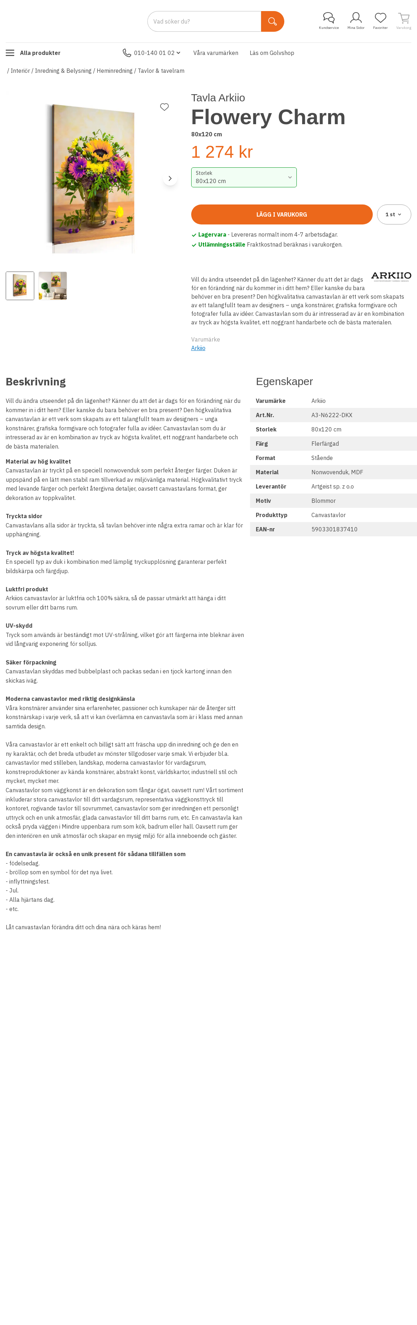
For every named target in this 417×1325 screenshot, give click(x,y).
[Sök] (272, 21)
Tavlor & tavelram (161, 70)
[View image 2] (53, 286)
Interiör (20, 70)
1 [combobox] (394, 214)
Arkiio (198, 348)
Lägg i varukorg (281, 214)
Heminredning (115, 70)
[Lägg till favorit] (164, 107)
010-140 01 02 (152, 53)
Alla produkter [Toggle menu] (33, 53)
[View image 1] (20, 286)
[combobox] (244, 177)
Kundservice (329, 21)
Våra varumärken (215, 52)
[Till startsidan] (59, 21)
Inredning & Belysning (63, 70)
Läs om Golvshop (272, 52)
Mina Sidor (356, 21)
